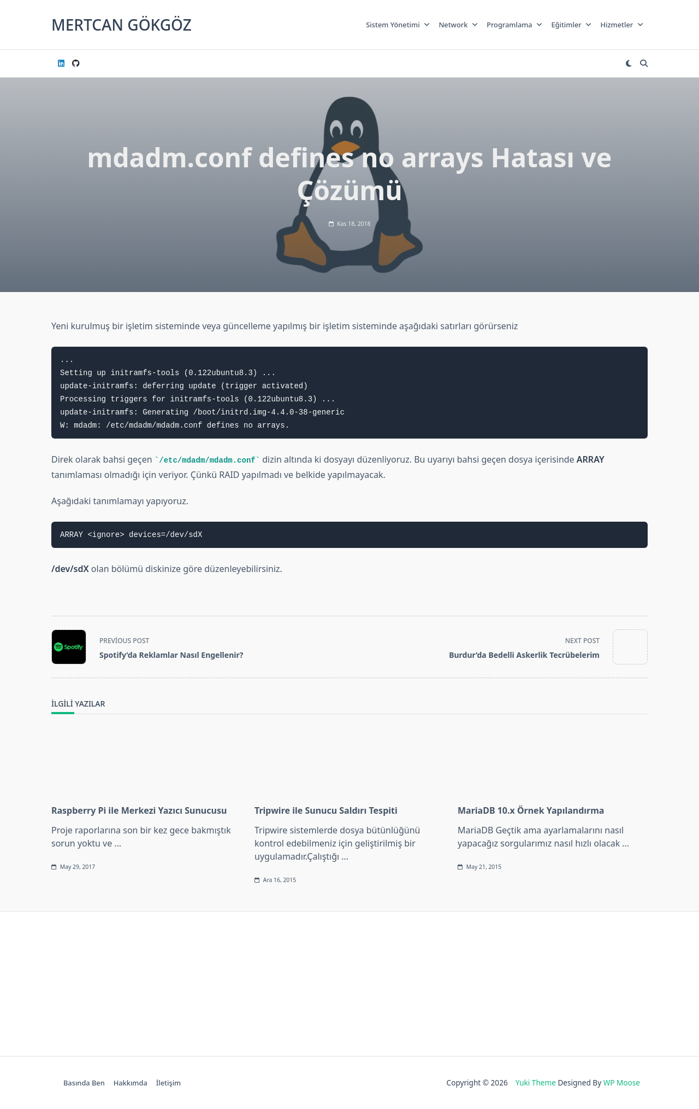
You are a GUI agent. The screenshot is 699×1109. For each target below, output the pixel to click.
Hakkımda (130, 1082)
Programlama (514, 25)
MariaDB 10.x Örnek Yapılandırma (531, 810)
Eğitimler (571, 25)
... (117, 843)
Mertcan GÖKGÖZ (121, 24)
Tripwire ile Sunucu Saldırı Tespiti (326, 810)
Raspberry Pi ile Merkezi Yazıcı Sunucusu (139, 810)
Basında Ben (84, 1082)
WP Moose (621, 1082)
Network (458, 25)
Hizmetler (621, 25)
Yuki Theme (536, 1082)
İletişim (168, 1082)
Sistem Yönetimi (398, 25)
